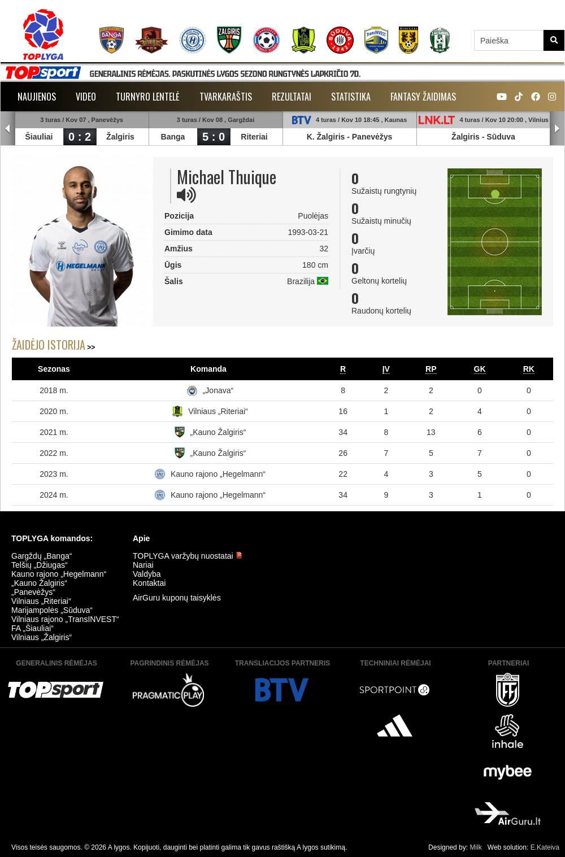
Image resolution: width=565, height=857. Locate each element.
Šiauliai (39, 136)
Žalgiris (120, 136)
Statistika (351, 96)
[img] (186, 194)
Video (86, 96)
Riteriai (254, 136)
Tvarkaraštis (225, 96)
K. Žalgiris (326, 136)
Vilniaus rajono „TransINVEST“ (65, 619)
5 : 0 (213, 136)
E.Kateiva (545, 847)
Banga (173, 136)
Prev (8, 128)
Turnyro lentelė (148, 96)
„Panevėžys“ (33, 592)
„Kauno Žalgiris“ (218, 432)
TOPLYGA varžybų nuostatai (187, 555)
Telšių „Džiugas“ (39, 564)
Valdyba (147, 573)
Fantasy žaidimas (423, 96)
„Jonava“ (218, 390)
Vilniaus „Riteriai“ (218, 411)
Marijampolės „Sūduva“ (52, 610)
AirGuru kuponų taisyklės (177, 597)
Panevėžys (372, 136)
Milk (475, 847)
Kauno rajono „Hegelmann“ (218, 473)
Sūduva (500, 136)
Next (557, 128)
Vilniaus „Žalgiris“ (41, 637)
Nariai (143, 564)
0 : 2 (79, 136)
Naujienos (37, 96)
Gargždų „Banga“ (41, 555)
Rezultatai (291, 96)
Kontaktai (149, 583)
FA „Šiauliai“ (32, 628)
